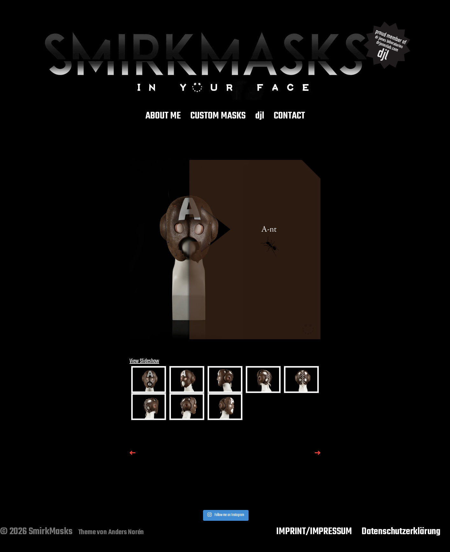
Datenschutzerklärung (401, 531)
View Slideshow (144, 361)
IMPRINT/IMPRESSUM (314, 531)
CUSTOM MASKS (218, 116)
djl (259, 116)
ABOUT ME (163, 116)
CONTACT (289, 116)
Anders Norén (126, 532)
